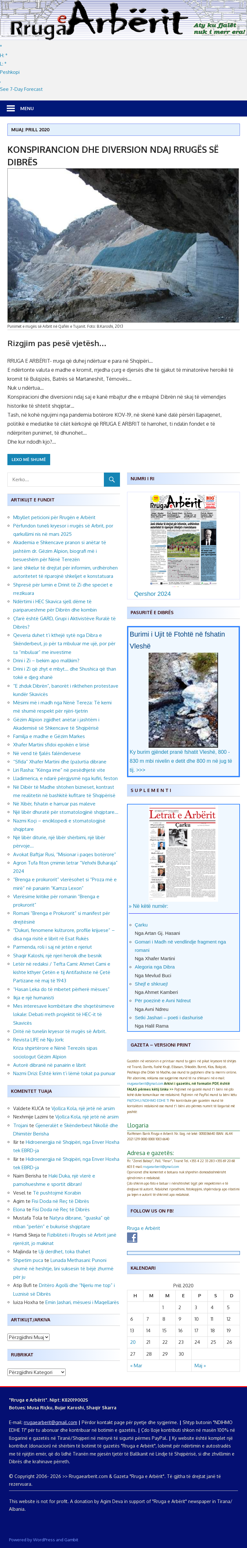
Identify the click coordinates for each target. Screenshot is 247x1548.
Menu (27, 108)
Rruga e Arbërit (143, 1228)
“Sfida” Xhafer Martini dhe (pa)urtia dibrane (59, 762)
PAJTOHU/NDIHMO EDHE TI (148, 1100)
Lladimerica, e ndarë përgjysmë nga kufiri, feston (65, 778)
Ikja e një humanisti (33, 998)
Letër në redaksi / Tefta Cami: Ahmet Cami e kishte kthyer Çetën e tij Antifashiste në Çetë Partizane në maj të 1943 (61, 972)
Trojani (20, 1125)
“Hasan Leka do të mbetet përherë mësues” (61, 989)
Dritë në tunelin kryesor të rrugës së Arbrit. (60, 1031)
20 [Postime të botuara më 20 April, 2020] (133, 1342)
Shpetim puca (28, 1260)
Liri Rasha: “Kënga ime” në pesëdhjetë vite (59, 770)
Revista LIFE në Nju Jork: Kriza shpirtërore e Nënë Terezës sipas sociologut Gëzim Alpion (55, 1048)
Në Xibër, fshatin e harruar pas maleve (54, 804)
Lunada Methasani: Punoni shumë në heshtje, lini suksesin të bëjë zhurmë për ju (63, 1268)
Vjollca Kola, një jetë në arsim (83, 1108)
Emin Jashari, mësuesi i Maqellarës (82, 1302)
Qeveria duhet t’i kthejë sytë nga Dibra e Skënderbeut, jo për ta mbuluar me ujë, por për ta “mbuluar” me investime (64, 643)
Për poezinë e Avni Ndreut (163, 1000)
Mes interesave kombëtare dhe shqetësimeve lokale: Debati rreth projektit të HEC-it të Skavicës (63, 1014)
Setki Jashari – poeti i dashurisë (169, 1017)
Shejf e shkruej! (151, 984)
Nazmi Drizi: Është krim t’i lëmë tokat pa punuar (64, 1073)
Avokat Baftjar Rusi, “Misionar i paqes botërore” (64, 854)
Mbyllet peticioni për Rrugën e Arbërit (54, 517)
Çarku (141, 924)
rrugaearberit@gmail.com (145, 1083)
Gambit (71, 1539)
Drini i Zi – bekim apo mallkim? (46, 660)
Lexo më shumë (29, 459)
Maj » (200, 1365)
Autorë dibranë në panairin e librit (49, 1065)
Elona (19, 1209)
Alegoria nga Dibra (155, 967)
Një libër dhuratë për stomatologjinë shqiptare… (65, 812)
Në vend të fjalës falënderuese (47, 753)
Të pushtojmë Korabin (57, 1193)
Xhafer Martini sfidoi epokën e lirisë (51, 745)
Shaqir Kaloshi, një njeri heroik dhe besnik (57, 955)
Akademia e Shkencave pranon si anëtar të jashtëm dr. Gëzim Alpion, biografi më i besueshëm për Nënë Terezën (59, 550)
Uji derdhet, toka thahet (64, 1251)
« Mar (136, 1365)
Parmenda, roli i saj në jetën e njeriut (52, 947)
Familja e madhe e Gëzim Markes (49, 736)
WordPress (44, 1539)
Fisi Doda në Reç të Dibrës (60, 1201)
